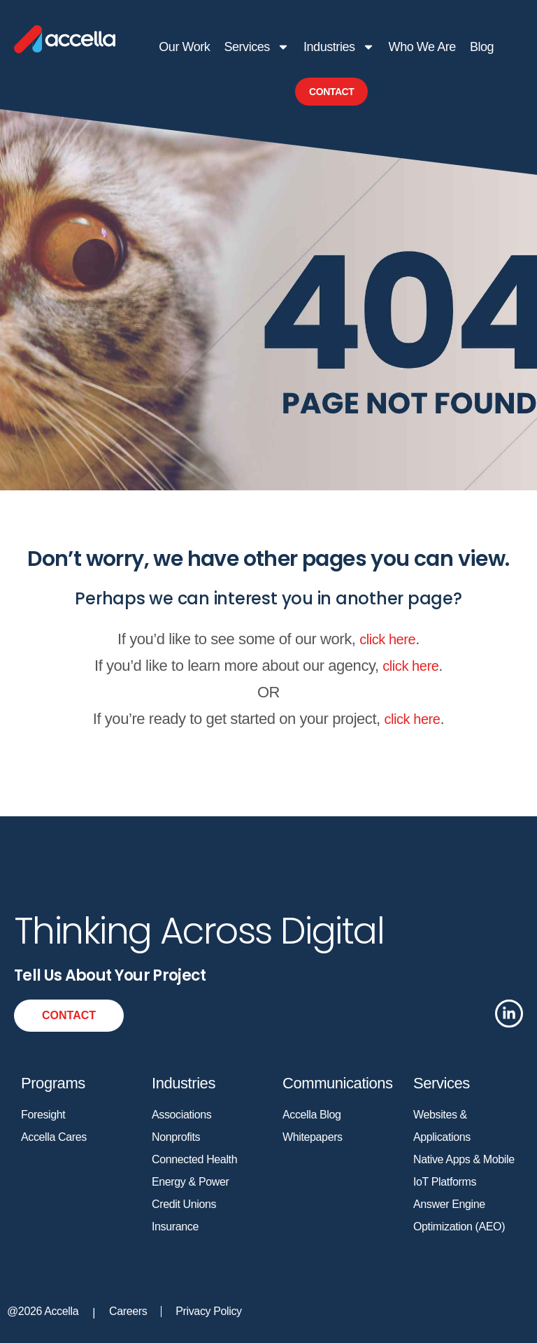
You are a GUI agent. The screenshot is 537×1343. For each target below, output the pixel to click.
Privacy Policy (208, 1311)
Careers (128, 1311)
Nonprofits (176, 1137)
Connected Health (194, 1159)
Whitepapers (312, 1137)
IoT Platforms (444, 1182)
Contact (331, 91)
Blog (481, 47)
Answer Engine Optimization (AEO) (459, 1215)
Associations (181, 1115)
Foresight (43, 1115)
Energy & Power (190, 1182)
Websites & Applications (442, 1126)
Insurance (175, 1226)
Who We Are (421, 47)
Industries (338, 47)
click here (387, 639)
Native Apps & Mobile (464, 1159)
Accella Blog (311, 1115)
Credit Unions (184, 1204)
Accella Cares (54, 1137)
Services (256, 47)
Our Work (184, 47)
